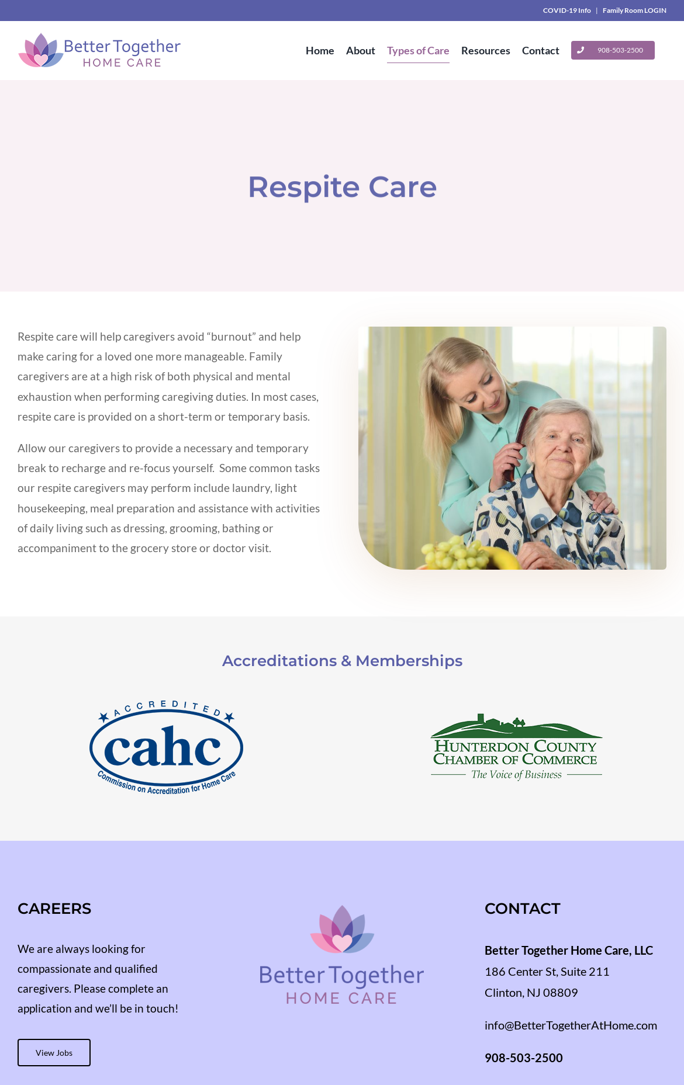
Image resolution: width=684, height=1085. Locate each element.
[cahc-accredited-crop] (166, 706)
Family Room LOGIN (634, 10)
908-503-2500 (524, 1058)
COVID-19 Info (567, 10)
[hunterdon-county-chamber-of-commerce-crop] (517, 706)
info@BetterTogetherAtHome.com (571, 1025)
